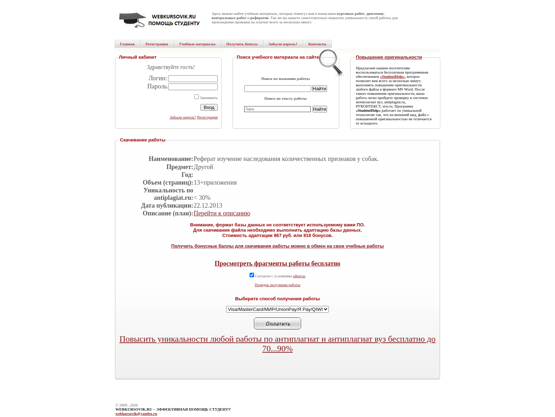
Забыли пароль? (183, 117)
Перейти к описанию (222, 213)
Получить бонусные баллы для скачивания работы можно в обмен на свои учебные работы (277, 246)
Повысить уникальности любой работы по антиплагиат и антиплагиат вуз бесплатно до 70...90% (278, 343)
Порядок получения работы (278, 285)
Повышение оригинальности (389, 57)
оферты (299, 276)
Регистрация (207, 117)
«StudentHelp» (392, 76)
